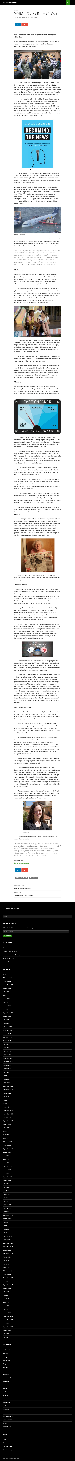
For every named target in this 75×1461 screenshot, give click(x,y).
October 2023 (7, 1034)
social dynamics (7, 1419)
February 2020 (7, 1142)
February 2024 (7, 1027)
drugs (4, 1364)
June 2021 (6, 1100)
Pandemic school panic (10, 948)
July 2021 (6, 1096)
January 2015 (7, 1313)
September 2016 (8, 1253)
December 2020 (8, 1110)
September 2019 (8, 1149)
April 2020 (6, 1135)
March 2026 (6, 974)
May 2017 (6, 1225)
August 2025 (7, 988)
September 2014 (8, 1327)
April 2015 (6, 1302)
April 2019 (6, 1159)
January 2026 (7, 981)
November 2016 (8, 1246)
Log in (5, 1439)
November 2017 (8, 1208)
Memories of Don (8, 958)
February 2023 (7, 1051)
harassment (6, 1381)
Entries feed (6, 1443)
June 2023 (6, 1047)
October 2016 (7, 1250)
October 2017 (7, 1211)
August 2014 (7, 1330)
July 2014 (6, 1334)
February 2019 (7, 1166)
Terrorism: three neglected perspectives (15, 955)
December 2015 (8, 1278)
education (6, 1371)
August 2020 (7, 1124)
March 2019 (6, 1163)
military (5, 1392)
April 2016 (6, 1267)
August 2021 (7, 1093)
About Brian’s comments (11, 909)
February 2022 (7, 1082)
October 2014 (7, 1323)
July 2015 (6, 1292)
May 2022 (6, 1075)
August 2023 (7, 1041)
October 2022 (7, 1065)
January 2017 (7, 1239)
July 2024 (6, 1020)
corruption (6, 1357)
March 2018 (6, 1197)
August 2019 (7, 1152)
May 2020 (6, 1131)
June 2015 (6, 1295)
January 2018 (7, 1204)
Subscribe (7, 935)
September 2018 (8, 1177)
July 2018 (6, 1184)
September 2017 (8, 1215)
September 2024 (8, 1013)
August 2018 (7, 1180)
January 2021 (7, 1107)
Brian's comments (10, 2)
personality (6, 1402)
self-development (8, 1416)
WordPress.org (7, 1450)
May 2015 (6, 1299)
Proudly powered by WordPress (11, 1458)
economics (6, 1367)
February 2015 (7, 1309)
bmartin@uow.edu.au (21, 863)
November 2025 (8, 985)
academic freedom (8, 1350)
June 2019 (6, 1156)
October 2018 (7, 1173)
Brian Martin (34, 17)
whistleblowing (7, 1426)
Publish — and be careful (10, 951)
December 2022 (8, 1058)
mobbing (5, 1395)
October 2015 (7, 1281)
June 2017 (6, 1222)
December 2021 (8, 1086)
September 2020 (8, 1121)
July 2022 (6, 1072)
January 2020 (7, 1145)
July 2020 (6, 1128)
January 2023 (7, 1054)
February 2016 (7, 1271)
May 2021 (6, 1103)
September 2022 (8, 1068)
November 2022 (8, 1061)
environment (7, 1378)
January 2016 (7, 1274)
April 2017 (6, 1229)
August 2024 (7, 1016)
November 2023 (8, 1030)
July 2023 (6, 1044)
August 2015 (7, 1288)
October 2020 (7, 1117)
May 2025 (6, 995)
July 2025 (6, 992)
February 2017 (7, 1236)
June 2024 (6, 1023)
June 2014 (6, 1337)
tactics (5, 1423)
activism (5, 1353)
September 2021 (8, 1089)
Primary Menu (72, 2)
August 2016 (7, 1257)
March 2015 (6, 1306)
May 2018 (6, 1191)
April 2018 (6, 1194)
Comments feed (7, 1446)
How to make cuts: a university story (15, 962)
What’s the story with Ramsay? (37, 894)
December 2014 (8, 1316)
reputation (6, 1409)
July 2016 (6, 1260)
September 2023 (8, 1037)
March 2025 (6, 999)
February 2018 (7, 1201)
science (5, 1413)
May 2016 (6, 1264)
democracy (6, 1360)
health (5, 1385)
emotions (6, 1374)
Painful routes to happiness (37, 887)
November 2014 (8, 1320)
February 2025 (7, 1002)
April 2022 (6, 1079)
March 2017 (6, 1232)
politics (5, 1406)
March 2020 (6, 1138)
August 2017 (7, 1218)
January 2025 (7, 1006)
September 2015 (8, 1285)
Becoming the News (21, 877)
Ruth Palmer (33, 877)
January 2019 (7, 1170)
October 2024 (7, 1009)
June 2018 (6, 1187)
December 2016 (8, 1243)
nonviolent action (8, 1399)
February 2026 (7, 978)
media (16, 10)
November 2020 (8, 1114)
